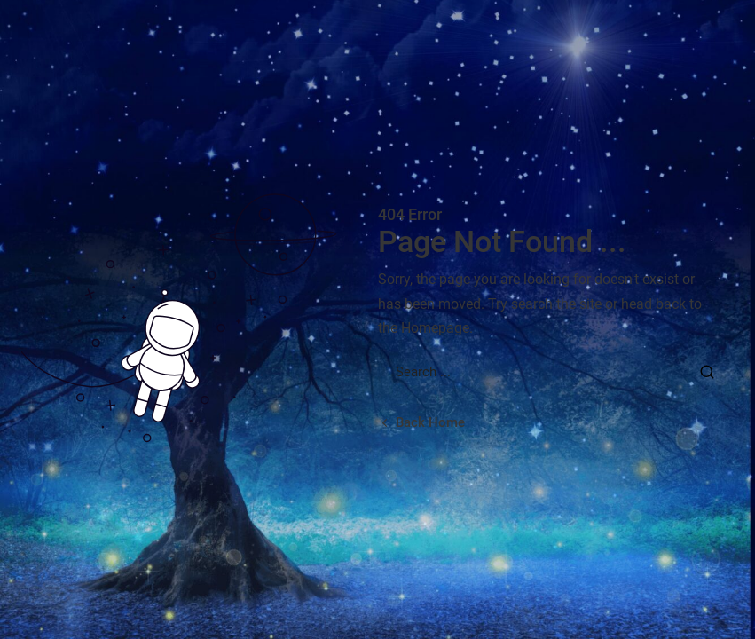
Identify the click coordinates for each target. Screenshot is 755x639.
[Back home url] (421, 423)
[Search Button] (707, 372)
